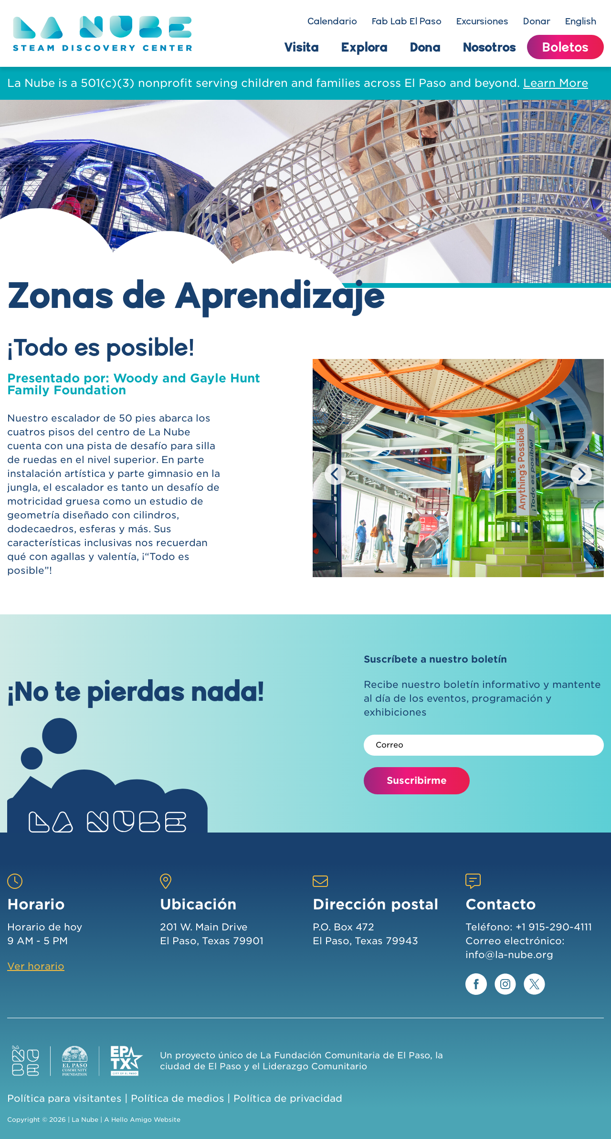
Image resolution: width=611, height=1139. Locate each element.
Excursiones (482, 21)
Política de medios (177, 1098)
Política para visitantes (64, 1098)
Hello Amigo (131, 1119)
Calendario (332, 21)
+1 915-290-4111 (554, 927)
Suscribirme (417, 780)
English (580, 21)
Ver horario (35, 966)
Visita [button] (301, 47)
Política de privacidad (287, 1098)
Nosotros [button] (489, 47)
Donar (536, 21)
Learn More (555, 83)
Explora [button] (364, 47)
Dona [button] (425, 47)
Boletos (565, 47)
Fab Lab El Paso (407, 21)
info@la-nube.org (509, 954)
